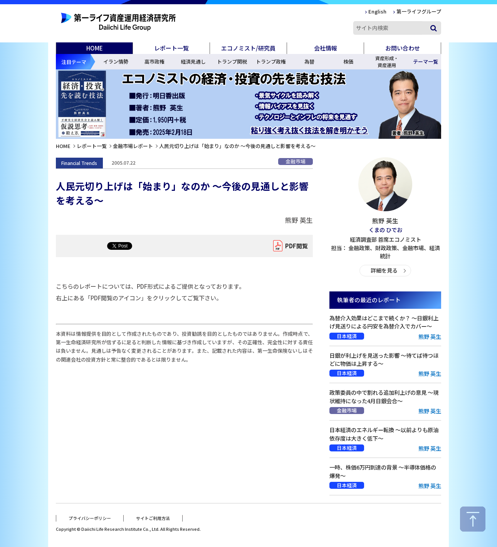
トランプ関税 (232, 61)
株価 (348, 61)
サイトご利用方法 (153, 517)
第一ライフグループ (418, 11)
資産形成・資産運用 (386, 61)
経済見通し (193, 61)
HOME (94, 48)
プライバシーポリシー (90, 517)
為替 (309, 61)
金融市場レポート (133, 146)
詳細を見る (383, 270)
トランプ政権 (271, 61)
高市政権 (154, 61)
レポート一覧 (92, 146)
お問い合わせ (402, 48)
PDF (294, 246)
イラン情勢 (115, 61)
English (377, 11)
